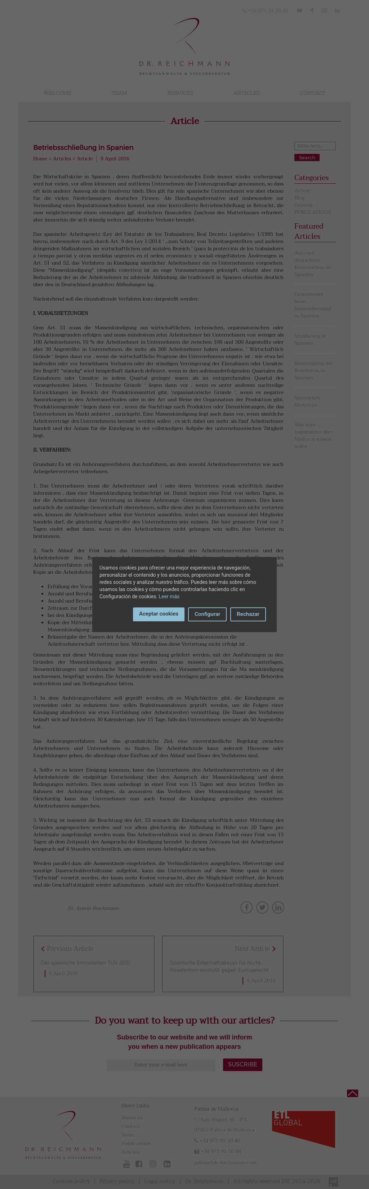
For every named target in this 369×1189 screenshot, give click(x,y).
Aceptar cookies (158, 613)
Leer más (169, 596)
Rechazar (248, 614)
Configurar (207, 614)
